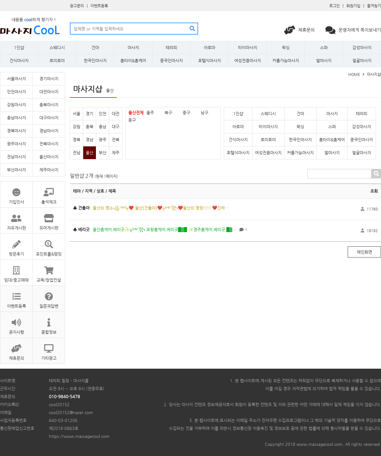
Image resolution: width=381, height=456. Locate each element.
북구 (168, 112)
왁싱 (286, 47)
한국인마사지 (95, 60)
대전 (115, 113)
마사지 (133, 47)
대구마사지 (48, 117)
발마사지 (323, 60)
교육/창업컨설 (49, 271)
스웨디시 (57, 47)
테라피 (171, 47)
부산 (102, 152)
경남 (89, 139)
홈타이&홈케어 (133, 60)
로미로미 (57, 60)
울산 (89, 152)
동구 (132, 119)
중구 (186, 112)
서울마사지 (16, 78)
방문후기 (16, 245)
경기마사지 (48, 78)
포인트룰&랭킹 (49, 245)
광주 (102, 139)
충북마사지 (48, 104)
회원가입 (353, 5)
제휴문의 (300, 29)
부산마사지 (16, 169)
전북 (115, 139)
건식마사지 (19, 60)
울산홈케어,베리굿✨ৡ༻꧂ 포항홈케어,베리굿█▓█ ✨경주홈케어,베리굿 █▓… (164, 229)
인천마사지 (16, 91)
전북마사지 (48, 143)
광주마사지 (16, 143)
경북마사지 (16, 130)
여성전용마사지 (247, 60)
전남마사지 (16, 156)
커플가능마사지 (285, 60)
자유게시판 (16, 219)
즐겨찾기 (374, 5)
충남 (102, 126)
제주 (115, 152)
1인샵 (19, 47)
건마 (95, 47)
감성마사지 (361, 47)
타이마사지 (247, 47)
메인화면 (364, 252)
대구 (115, 126)
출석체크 (49, 193)
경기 (89, 113)
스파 (324, 47)
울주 (150, 112)
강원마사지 (16, 104)
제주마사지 (48, 169)
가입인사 (16, 193)
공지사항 (16, 323)
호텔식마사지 (209, 60)
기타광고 (49, 349)
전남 (76, 152)
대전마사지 (48, 91)
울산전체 (136, 112)
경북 (76, 139)
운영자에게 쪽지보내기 (353, 29)
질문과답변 (49, 297)
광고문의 (77, 5)
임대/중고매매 (16, 271)
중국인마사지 (171, 60)
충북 (89, 126)
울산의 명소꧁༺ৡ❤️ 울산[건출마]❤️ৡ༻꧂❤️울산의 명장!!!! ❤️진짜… (161, 207)
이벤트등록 (99, 5)
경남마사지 (48, 130)
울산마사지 (48, 156)
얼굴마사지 (361, 60)
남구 (204, 112)
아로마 (209, 47)
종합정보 (49, 323)
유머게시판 (49, 219)
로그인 (334, 5)
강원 (76, 126)
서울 (76, 113)
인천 (102, 113)
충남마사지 (16, 117)
